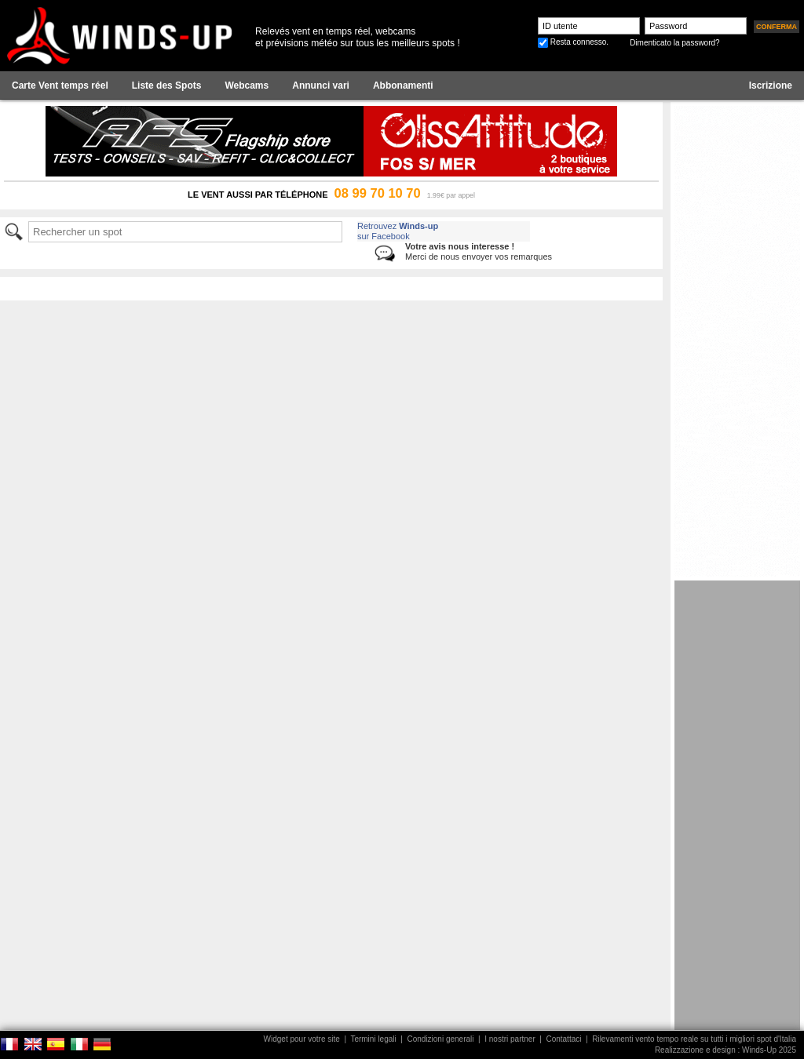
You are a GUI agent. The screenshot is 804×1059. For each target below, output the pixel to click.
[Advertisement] (737, 815)
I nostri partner (509, 1039)
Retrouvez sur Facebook (397, 231)
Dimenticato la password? (675, 42)
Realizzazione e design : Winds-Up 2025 (725, 1050)
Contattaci (563, 1039)
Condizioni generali (440, 1039)
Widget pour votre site (302, 1039)
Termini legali (373, 1039)
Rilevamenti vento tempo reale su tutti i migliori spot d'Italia (694, 1039)
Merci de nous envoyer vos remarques (478, 251)
